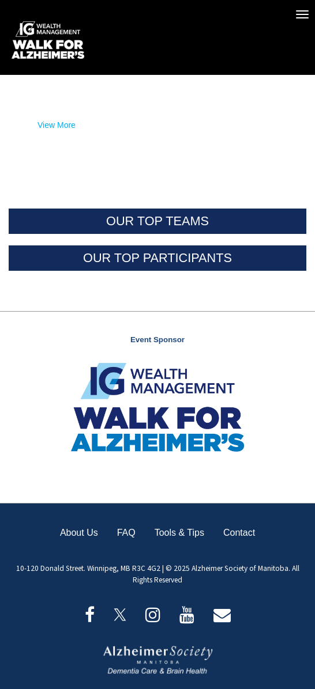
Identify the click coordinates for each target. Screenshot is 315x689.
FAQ (126, 532)
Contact (239, 532)
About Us (79, 532)
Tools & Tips (179, 532)
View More (57, 125)
